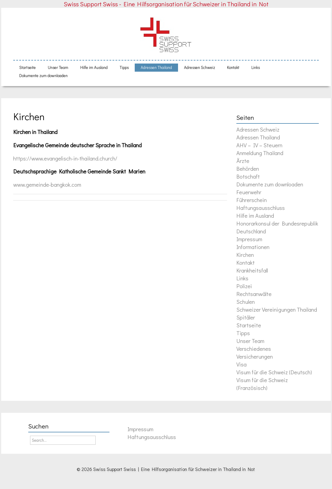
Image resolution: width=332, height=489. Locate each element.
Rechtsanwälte (254, 293)
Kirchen (29, 116)
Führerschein (251, 200)
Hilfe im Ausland (94, 67)
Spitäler (245, 317)
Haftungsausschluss (260, 207)
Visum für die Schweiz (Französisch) (262, 383)
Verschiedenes (253, 348)
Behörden (247, 168)
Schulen (245, 301)
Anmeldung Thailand (259, 153)
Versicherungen (254, 356)
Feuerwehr (248, 192)
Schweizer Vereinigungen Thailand (276, 309)
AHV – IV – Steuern (259, 145)
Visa (241, 364)
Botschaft (248, 176)
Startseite (27, 67)
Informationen (252, 247)
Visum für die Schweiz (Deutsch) (274, 372)
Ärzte (242, 160)
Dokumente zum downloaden (43, 75)
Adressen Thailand (156, 67)
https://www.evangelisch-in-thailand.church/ (65, 158)
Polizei (244, 286)
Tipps (124, 67)
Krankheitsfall (252, 270)
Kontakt (233, 67)
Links (255, 67)
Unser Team (58, 67)
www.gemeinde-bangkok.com (47, 184)
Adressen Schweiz (199, 67)
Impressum (249, 239)
